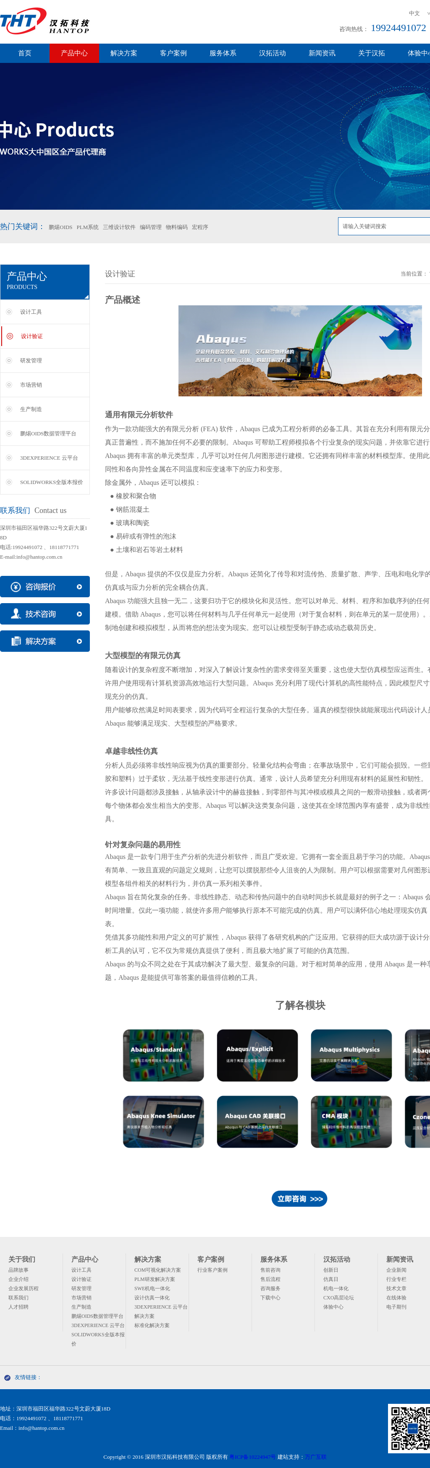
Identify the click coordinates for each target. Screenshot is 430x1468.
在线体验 (396, 1298)
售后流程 (270, 1279)
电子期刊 (396, 1307)
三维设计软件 (119, 227)
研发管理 (31, 360)
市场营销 (31, 385)
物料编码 (177, 227)
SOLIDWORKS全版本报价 (51, 482)
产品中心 (74, 53)
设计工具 (31, 312)
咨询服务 (270, 1288)
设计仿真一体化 (152, 1298)
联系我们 (18, 1298)
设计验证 (32, 336)
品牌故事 (18, 1270)
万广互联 (316, 1457)
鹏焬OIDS (60, 227)
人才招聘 (18, 1307)
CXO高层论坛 (338, 1298)
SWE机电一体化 (152, 1288)
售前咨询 (270, 1270)
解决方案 (123, 53)
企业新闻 (396, 1270)
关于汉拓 (371, 53)
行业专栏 (396, 1279)
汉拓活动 (272, 53)
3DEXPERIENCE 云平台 (49, 458)
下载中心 (270, 1298)
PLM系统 (88, 227)
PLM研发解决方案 (154, 1279)
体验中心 (333, 1307)
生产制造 (31, 409)
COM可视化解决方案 (157, 1270)
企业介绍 (18, 1279)
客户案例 (173, 53)
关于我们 (21, 1259)
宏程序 (200, 227)
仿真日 (330, 1279)
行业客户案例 (212, 1270)
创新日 (330, 1270)
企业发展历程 (23, 1288)
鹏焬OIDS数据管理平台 (48, 433)
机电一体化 (336, 1288)
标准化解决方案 (152, 1325)
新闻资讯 (322, 53)
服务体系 (223, 53)
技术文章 (396, 1288)
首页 (24, 53)
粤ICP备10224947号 (252, 1457)
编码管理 (151, 227)
